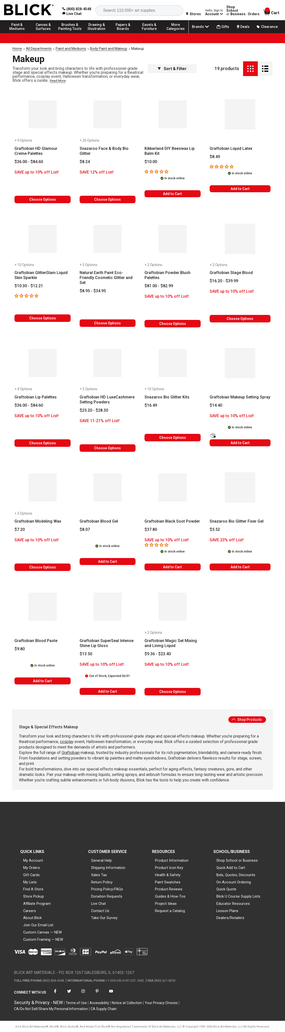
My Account (33, 860)
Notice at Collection (127, 1003)
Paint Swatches (167, 882)
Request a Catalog (170, 911)
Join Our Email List (38, 925)
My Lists (30, 882)
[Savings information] (42, 172)
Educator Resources (233, 903)
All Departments (39, 49)
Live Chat (98, 903)
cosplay (67, 741)
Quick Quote (226, 889)
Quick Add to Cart (230, 867)
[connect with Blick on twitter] (69, 994)
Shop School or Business (237, 860)
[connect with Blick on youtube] (111, 994)
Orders (254, 14)
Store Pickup (33, 896)
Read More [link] (58, 81)
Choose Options (42, 199)
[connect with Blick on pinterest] (97, 994)
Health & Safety (167, 875)
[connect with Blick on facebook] (55, 994)
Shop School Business (236, 10)
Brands (201, 27)
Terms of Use (76, 1003)
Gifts (223, 27)
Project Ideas (166, 903)
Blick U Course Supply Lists (238, 896)
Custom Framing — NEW (43, 939)
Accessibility (99, 1003)
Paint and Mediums (71, 49)
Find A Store (33, 889)
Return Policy (102, 882)
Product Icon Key (169, 867)
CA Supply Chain (104, 1009)
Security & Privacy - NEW (38, 1002)
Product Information (171, 860)
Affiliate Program (37, 903)
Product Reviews (168, 889)
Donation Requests (106, 896)
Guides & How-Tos (170, 896)
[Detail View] (265, 68)
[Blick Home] (29, 10)
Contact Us (100, 911)
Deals (243, 27)
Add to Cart (172, 194)
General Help (101, 860)
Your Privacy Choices (161, 1003)
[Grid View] (250, 68)
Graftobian (71, 752)
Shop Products (247, 720)
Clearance (267, 27)
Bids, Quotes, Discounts (235, 875)
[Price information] (28, 162)
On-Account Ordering (233, 882)
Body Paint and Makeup (108, 49)
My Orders (31, 867)
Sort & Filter (172, 68)
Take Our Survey (104, 918)
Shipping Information (108, 867)
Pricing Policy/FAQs (107, 889)
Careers (29, 911)
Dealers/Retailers (230, 918)
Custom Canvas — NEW (42, 932)
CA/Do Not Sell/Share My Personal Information (51, 1009)
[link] (72, 14)
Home (17, 49)
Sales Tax (99, 875)
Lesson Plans (227, 911)
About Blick (32, 918)
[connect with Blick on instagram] (83, 994)
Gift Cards (31, 875)
